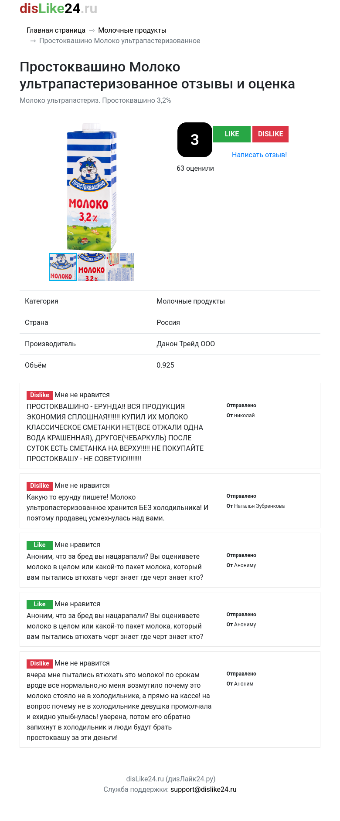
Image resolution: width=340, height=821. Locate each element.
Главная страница (56, 30)
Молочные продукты (132, 30)
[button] (156, 129)
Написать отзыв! (259, 155)
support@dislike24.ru (203, 789)
